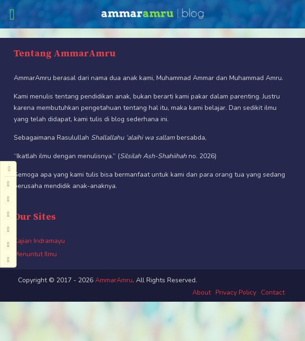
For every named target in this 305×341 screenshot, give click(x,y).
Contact (273, 292)
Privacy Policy (235, 292)
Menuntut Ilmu (35, 254)
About (201, 292)
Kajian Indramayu (39, 240)
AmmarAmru (114, 280)
